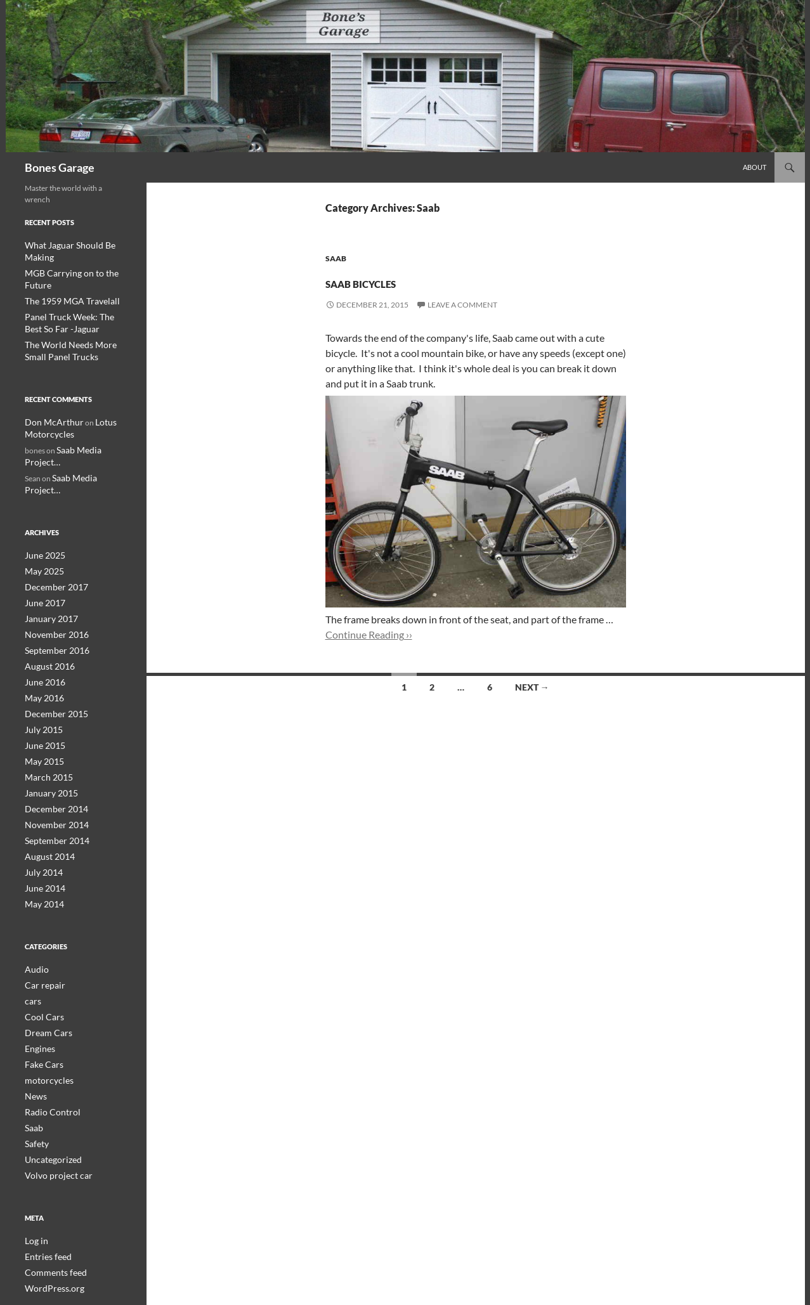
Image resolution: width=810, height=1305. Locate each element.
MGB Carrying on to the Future (76, 260)
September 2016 (52, 591)
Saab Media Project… (91, 420)
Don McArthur (49, 393)
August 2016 (46, 606)
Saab (335, 258)
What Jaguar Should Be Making (76, 245)
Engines (38, 975)
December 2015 (52, 652)
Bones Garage (60, 167)
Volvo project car (53, 1097)
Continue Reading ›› (368, 634)
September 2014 (52, 774)
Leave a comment (462, 304)
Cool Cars (41, 945)
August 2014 (46, 789)
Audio (35, 899)
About (754, 167)
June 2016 (42, 622)
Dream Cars (44, 960)
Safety (35, 1067)
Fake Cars (41, 991)
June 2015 (42, 682)
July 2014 (41, 804)
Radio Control (48, 1036)
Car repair (41, 914)
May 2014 (41, 835)
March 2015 (45, 713)
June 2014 (42, 819)
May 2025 (41, 515)
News (34, 1021)
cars (32, 930)
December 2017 (52, 530)
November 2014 (52, 758)
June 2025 (42, 500)
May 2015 (41, 698)
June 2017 (42, 545)
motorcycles (45, 1006)
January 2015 (47, 728)
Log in (34, 1162)
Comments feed (51, 1192)
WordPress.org (50, 1207)
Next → (532, 687)
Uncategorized (49, 1082)
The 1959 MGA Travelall (65, 275)
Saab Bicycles (400, 280)
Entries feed (44, 1177)
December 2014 (52, 743)
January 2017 (47, 561)
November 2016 (52, 576)
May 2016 (41, 637)
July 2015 (41, 667)
